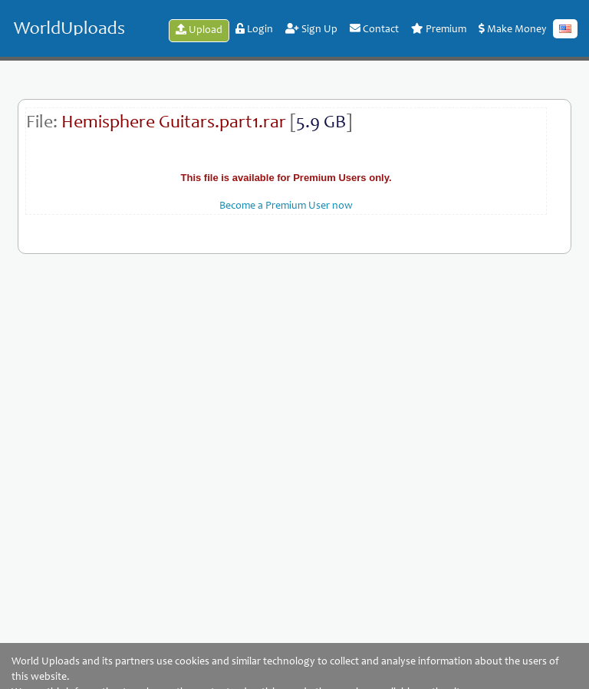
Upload (199, 30)
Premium (438, 29)
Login (254, 29)
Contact (374, 29)
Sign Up (311, 29)
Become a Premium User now (286, 206)
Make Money (513, 29)
